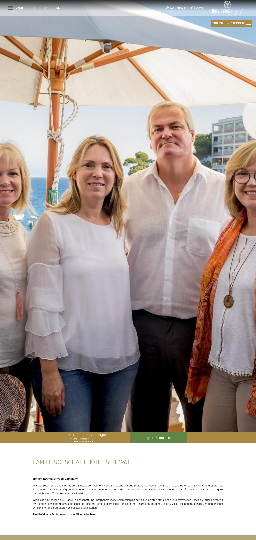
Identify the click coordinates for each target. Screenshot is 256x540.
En (46, 8)
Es (35, 8)
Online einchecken (228, 23)
